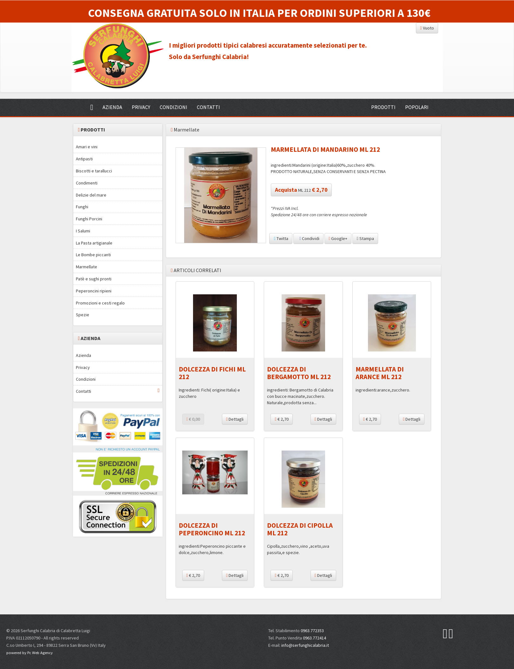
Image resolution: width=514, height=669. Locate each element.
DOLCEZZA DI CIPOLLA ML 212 (300, 529)
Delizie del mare (91, 195)
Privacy (83, 367)
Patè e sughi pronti (93, 279)
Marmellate (86, 267)
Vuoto (427, 28)
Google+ (338, 238)
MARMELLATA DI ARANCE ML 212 (380, 373)
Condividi (308, 238)
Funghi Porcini (89, 219)
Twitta (280, 238)
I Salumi (83, 231)
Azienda (83, 355)
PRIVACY (141, 107)
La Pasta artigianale (94, 243)
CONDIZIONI (173, 107)
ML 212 (301, 189)
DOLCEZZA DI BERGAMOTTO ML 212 (299, 373)
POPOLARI (417, 107)
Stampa (365, 238)
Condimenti (86, 183)
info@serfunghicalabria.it (305, 645)
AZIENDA (112, 107)
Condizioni (86, 379)
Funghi (82, 207)
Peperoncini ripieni (93, 291)
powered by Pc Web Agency (29, 652)
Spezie (82, 315)
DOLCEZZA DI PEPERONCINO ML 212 (212, 529)
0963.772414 (314, 638)
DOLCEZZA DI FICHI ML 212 (212, 373)
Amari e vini (86, 147)
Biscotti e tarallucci (94, 171)
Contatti (118, 391)
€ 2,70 (281, 419)
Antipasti (84, 159)
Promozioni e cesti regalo (100, 303)
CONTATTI (208, 107)
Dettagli (235, 419)
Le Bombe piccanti (93, 255)
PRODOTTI (383, 107)
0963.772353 (312, 630)
